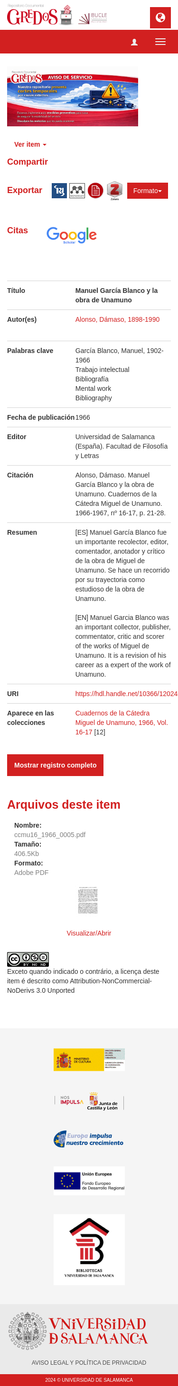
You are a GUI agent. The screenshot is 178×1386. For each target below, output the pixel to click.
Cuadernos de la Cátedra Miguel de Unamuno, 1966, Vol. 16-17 (121, 722)
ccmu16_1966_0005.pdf (49, 835)
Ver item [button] (30, 144)
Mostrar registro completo (55, 765)
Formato (147, 190)
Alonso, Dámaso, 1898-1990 (117, 319)
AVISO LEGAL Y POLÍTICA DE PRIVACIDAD (89, 1363)
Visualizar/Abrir (89, 933)
